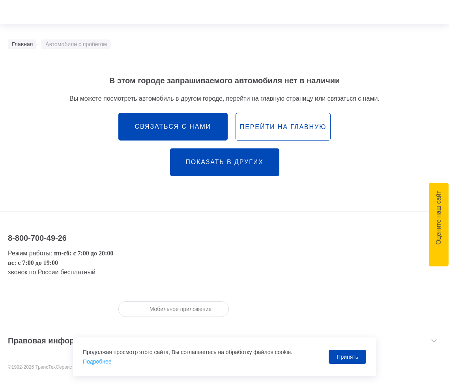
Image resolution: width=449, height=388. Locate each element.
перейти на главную (283, 127)
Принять (347, 357)
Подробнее (97, 361)
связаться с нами (173, 126)
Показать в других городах (224, 167)
